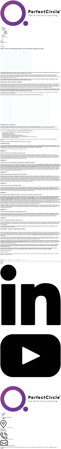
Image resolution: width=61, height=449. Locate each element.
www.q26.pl (49, 248)
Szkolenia (5, 33)
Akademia (5, 30)
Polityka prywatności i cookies (7, 417)
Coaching (5, 31)
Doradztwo (5, 32)
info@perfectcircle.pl (26, 241)
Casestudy (2, 46)
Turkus (5, 34)
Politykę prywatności (53, 447)
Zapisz (2, 262)
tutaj (4, 235)
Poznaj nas (4, 28)
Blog (3, 415)
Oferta (3, 414)
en (2, 38)
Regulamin (4, 418)
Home (3, 27)
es (2, 39)
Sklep (3, 35)
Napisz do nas (4, 36)
